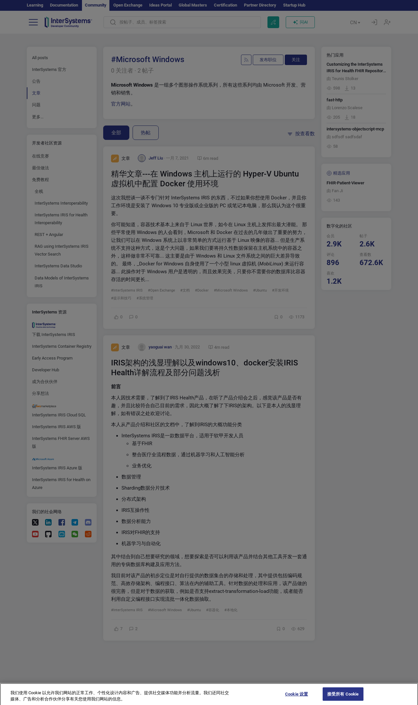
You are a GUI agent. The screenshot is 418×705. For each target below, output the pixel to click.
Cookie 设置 (296, 698)
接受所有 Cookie (343, 698)
